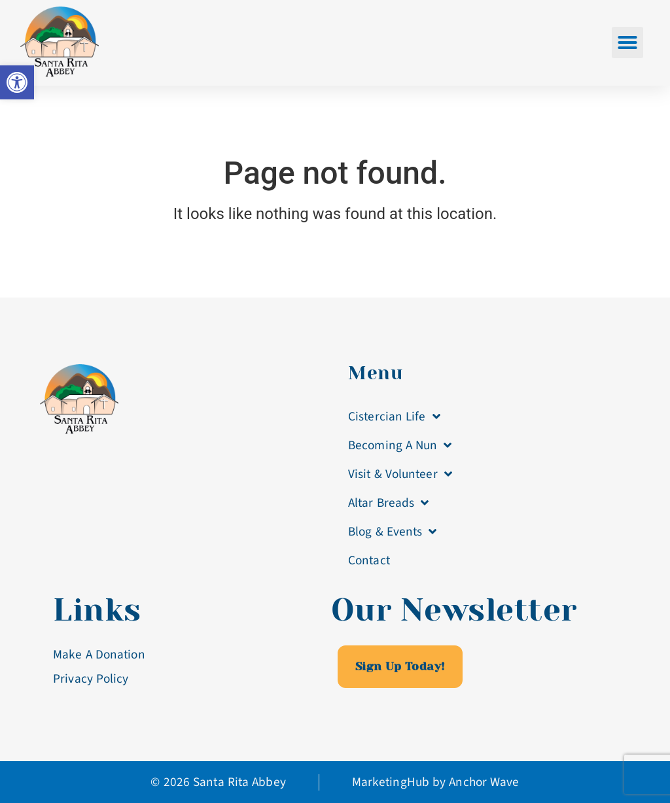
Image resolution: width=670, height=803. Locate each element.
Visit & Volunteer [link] (400, 474)
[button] (627, 42)
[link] (17, 82)
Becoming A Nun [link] (400, 445)
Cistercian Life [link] (394, 416)
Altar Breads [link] (388, 502)
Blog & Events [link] (392, 531)
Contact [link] (369, 560)
